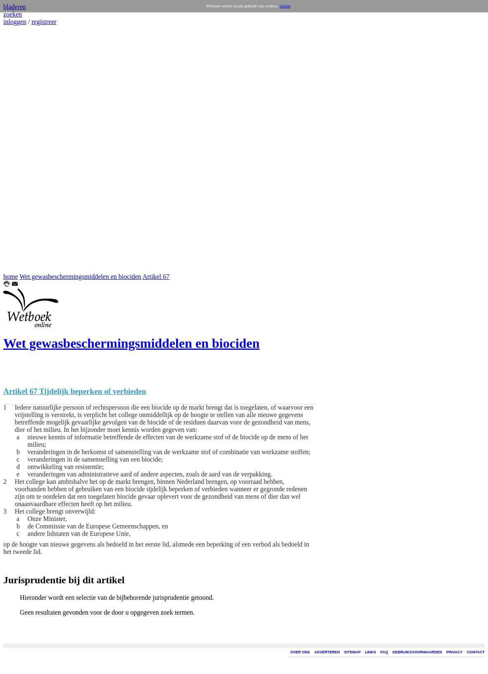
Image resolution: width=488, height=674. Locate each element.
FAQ (384, 652)
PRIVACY (454, 652)
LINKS (370, 652)
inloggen (14, 21)
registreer (43, 21)
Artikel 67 (155, 276)
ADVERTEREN (327, 652)
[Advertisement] (28, 149)
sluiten (284, 6)
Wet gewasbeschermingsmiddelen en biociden (80, 276)
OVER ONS (300, 652)
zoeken (12, 14)
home (10, 276)
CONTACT (476, 652)
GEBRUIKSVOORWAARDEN (417, 652)
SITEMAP (352, 652)
